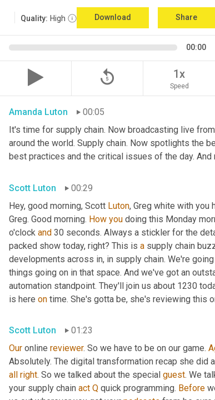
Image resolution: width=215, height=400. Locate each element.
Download (112, 17)
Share (186, 17)
